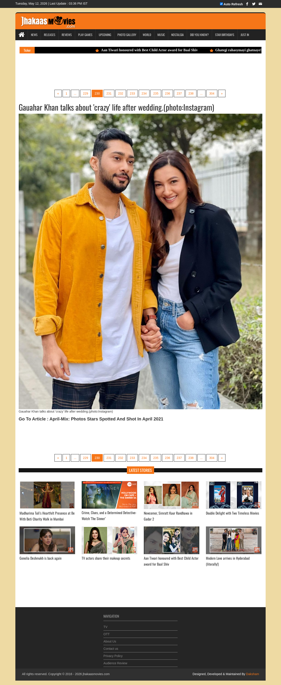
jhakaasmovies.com (96, 674)
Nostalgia (177, 34)
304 (211, 93)
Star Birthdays (224, 34)
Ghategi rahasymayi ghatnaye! (237, 50)
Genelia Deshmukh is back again (40, 558)
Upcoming (105, 34)
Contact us (110, 647)
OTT (106, 632)
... (75, 93)
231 (109, 93)
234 (144, 93)
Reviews (67, 34)
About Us (109, 639)
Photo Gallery (126, 34)
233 (132, 93)
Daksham (252, 674)
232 (120, 93)
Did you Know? (199, 34)
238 (190, 93)
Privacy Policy (112, 654)
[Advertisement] (102, 71)
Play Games (85, 34)
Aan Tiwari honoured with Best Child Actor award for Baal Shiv (148, 50)
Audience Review (115, 661)
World (147, 34)
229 (85, 93)
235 (155, 93)
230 (97, 93)
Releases (49, 34)
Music (161, 34)
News (34, 34)
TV (105, 625)
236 (167, 93)
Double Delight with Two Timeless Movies (232, 513)
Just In (245, 34)
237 (179, 93)
